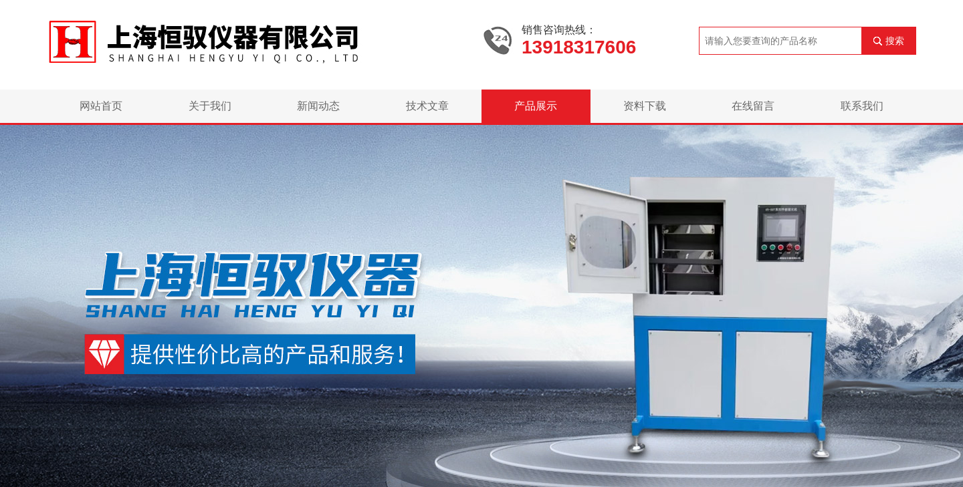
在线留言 (753, 106)
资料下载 (644, 106)
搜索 (894, 40)
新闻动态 (318, 106)
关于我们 (210, 106)
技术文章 (427, 106)
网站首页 (101, 106)
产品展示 (535, 106)
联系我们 (862, 106)
